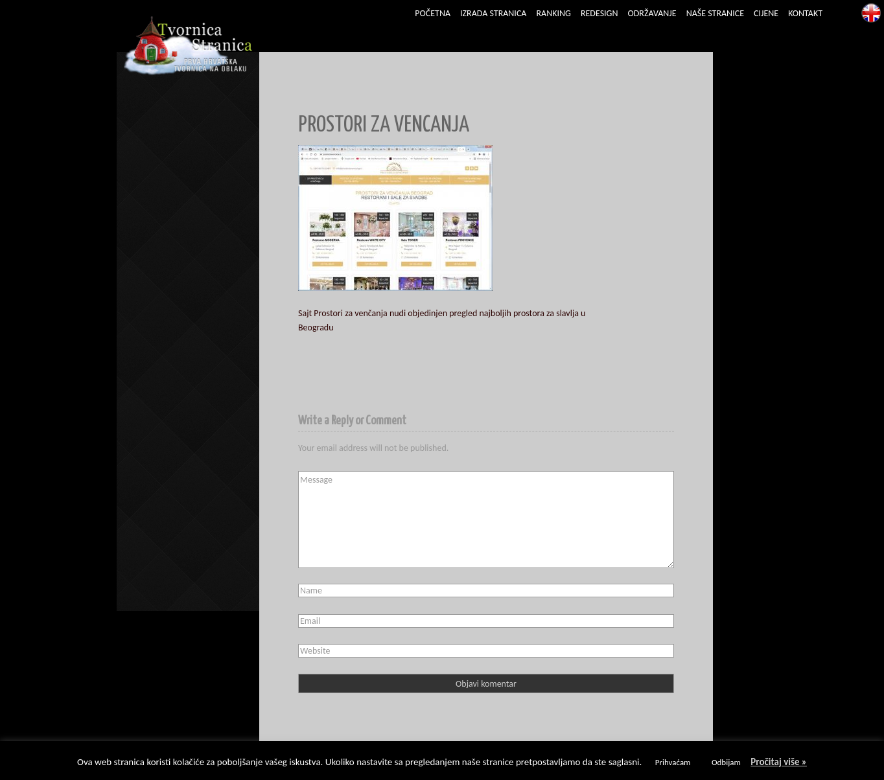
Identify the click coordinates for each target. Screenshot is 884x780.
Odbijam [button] (726, 762)
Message (486, 519)
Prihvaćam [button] (673, 762)
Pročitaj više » (778, 762)
